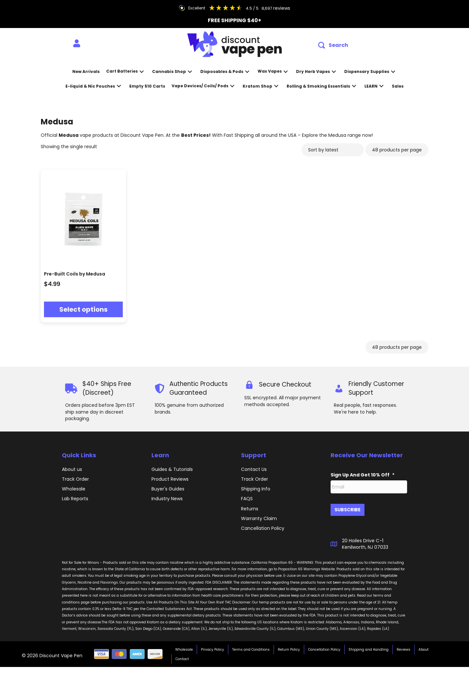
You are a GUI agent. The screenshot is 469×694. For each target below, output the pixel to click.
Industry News (167, 498)
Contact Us (254, 469)
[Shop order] (333, 149)
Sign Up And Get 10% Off (362, 475)
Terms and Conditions (251, 646)
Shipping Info (255, 489)
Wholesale (73, 489)
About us (72, 469)
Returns (249, 508)
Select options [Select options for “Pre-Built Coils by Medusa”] (83, 309)
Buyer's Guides (167, 489)
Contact (182, 656)
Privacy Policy (212, 646)
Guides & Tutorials (172, 469)
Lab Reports (75, 498)
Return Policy (289, 646)
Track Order (75, 479)
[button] (333, 45)
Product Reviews (170, 479)
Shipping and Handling (368, 646)
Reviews (403, 646)
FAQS (247, 498)
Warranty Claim (259, 518)
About (424, 646)
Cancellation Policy (324, 646)
